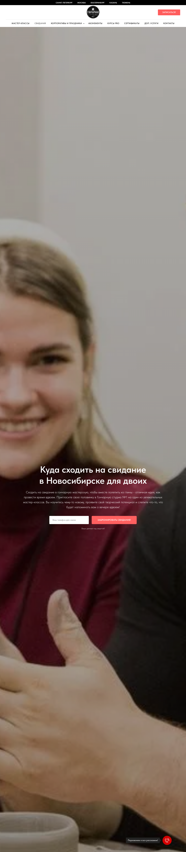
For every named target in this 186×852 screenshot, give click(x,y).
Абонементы (95, 23)
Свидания (40, 23)
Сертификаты (132, 23)
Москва (81, 3)
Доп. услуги (151, 23)
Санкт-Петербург (64, 3)
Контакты (168, 23)
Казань (113, 3)
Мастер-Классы (21, 23)
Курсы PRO (113, 23)
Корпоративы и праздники (67, 23)
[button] (169, 12)
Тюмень (126, 3)
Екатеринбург (97, 3)
